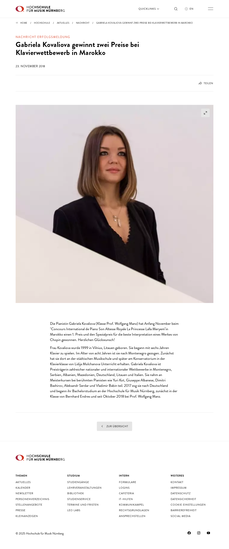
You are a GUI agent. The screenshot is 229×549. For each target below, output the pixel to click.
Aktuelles (63, 23)
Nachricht (83, 23)
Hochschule (42, 23)
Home (23, 23)
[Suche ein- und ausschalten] (176, 8)
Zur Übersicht (114, 426)
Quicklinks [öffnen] (149, 9)
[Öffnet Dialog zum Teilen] (204, 83)
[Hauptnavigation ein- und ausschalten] (210, 9)
